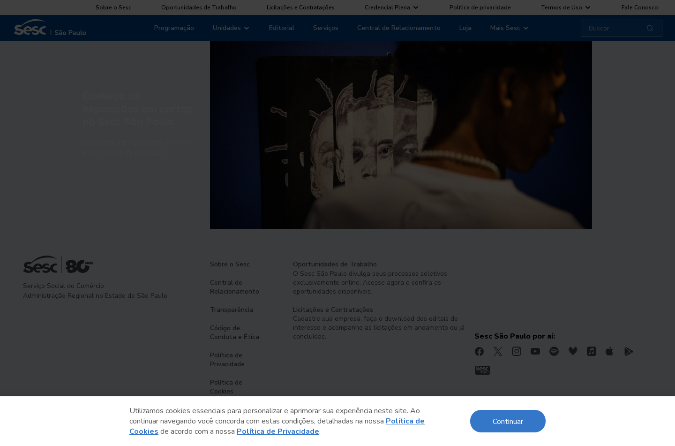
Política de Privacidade (278, 431)
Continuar (508, 421)
